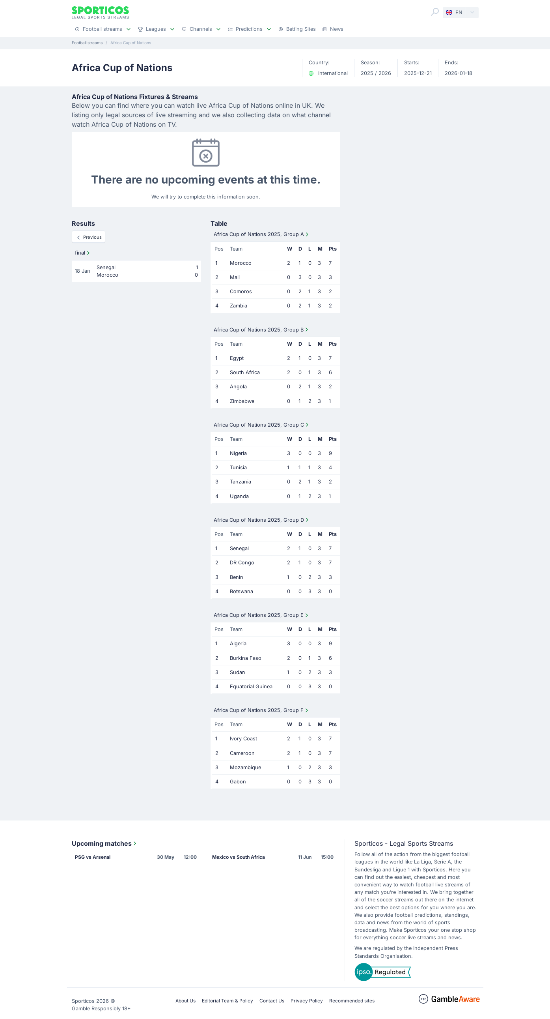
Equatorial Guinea (251, 686)
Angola (238, 387)
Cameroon (242, 753)
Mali (235, 277)
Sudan (237, 672)
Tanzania (240, 482)
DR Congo (242, 563)
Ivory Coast (243, 739)
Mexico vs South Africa (238, 857)
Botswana (241, 591)
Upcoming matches (105, 843)
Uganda (239, 496)
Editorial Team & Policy (227, 1001)
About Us (185, 1001)
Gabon (238, 782)
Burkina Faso (245, 658)
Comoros (241, 291)
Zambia (238, 306)
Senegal (239, 548)
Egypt (237, 358)
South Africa (245, 372)
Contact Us (271, 1001)
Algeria (238, 643)
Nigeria (238, 453)
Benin (236, 577)
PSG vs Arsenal (92, 857)
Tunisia (238, 467)
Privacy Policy (307, 1001)
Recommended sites (352, 1001)
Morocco (241, 263)
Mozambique (245, 767)
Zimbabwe (242, 401)
